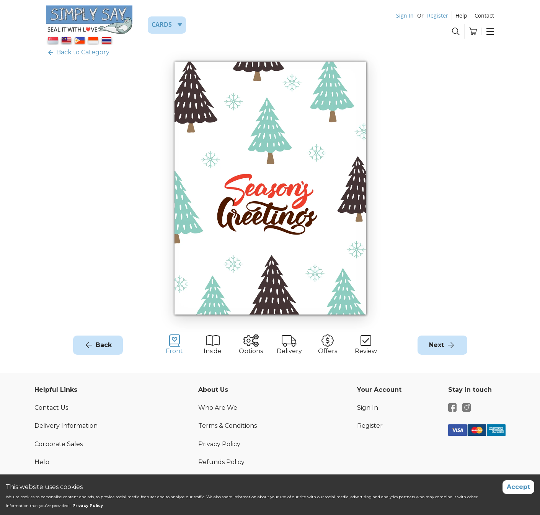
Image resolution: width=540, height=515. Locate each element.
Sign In (405, 15)
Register (437, 15)
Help (461, 15)
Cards (162, 24)
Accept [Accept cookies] (518, 487)
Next (436, 345)
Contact (484, 15)
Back (104, 345)
